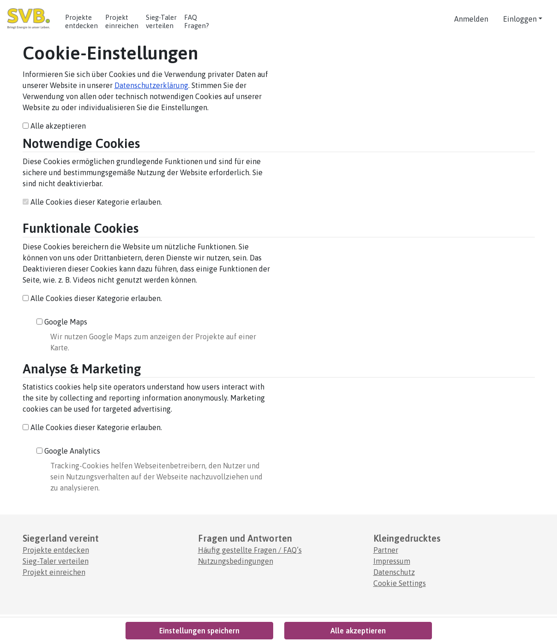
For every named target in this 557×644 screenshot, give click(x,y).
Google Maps (61, 322)
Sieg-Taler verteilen (56, 561)
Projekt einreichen (121, 21)
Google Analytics (68, 451)
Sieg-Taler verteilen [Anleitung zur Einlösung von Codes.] (161, 21)
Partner (385, 550)
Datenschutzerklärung (151, 85)
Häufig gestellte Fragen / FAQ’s (250, 550)
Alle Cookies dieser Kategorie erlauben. (92, 202)
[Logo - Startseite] (32, 19)
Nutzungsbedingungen (235, 561)
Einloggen (520, 19)
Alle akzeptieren (54, 126)
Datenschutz (394, 572)
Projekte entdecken (81, 21)
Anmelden (471, 19)
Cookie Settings (399, 583)
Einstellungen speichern (199, 630)
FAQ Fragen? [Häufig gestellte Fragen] (196, 21)
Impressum (391, 561)
